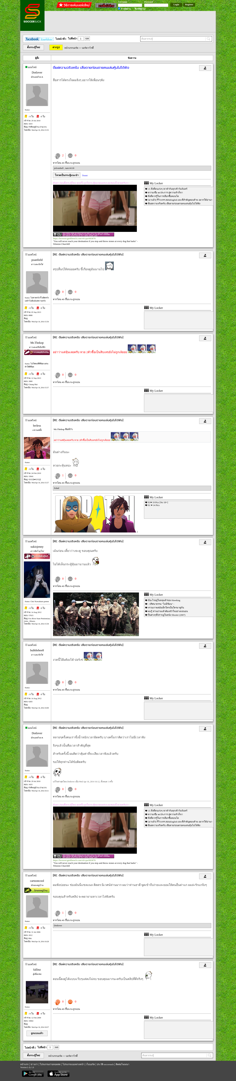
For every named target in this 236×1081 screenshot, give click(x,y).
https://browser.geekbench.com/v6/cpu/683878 (74, 238)
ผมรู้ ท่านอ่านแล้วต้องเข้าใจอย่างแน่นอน (168, 611)
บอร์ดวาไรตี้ (88, 48)
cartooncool (37, 880)
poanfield (37, 260)
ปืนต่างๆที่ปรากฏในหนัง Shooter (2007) (166, 615)
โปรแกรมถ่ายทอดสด (50, 1064)
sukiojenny (37, 546)
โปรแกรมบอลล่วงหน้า (73, 1064)
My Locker (153, 183)
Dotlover (37, 72)
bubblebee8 (37, 650)
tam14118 (69, 168)
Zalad (56, 488)
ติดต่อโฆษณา (122, 1064)
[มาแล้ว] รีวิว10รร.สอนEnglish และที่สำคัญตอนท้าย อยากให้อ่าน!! (180, 200)
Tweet (85, 175)
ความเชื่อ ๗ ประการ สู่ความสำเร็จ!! (165, 192)
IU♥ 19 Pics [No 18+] (158, 502)
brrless (37, 425)
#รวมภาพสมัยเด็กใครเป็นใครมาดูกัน (166, 607)
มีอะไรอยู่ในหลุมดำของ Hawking (164, 600)
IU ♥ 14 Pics (154, 505)
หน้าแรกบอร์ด (71, 48)
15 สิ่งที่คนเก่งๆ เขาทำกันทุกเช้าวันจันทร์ (167, 189)
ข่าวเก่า (34, 1064)
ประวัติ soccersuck (105, 1064)
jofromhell (59, 168)
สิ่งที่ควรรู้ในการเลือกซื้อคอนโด (163, 196)
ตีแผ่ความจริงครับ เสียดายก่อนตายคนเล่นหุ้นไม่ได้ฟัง (174, 203)
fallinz (37, 969)
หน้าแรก (24, 1064)
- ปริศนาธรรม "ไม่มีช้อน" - (161, 604)
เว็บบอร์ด (90, 1064)
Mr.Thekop (37, 342)
